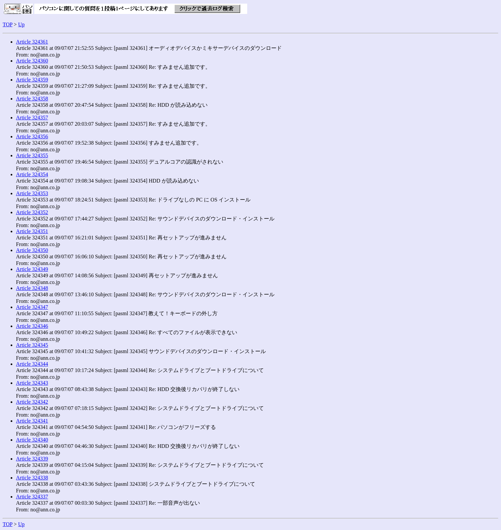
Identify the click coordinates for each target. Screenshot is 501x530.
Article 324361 (32, 42)
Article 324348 (32, 288)
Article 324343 (32, 383)
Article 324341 (32, 421)
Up (21, 24)
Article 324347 (32, 307)
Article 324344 (32, 364)
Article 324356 (32, 136)
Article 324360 (32, 61)
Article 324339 (32, 459)
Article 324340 (32, 440)
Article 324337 (32, 496)
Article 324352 (32, 212)
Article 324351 (32, 231)
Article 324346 (32, 326)
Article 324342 (32, 402)
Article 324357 (32, 117)
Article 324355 (32, 155)
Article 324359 (32, 79)
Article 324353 (32, 193)
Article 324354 (32, 174)
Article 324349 (32, 269)
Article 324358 (32, 98)
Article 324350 (32, 250)
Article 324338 (32, 477)
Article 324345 (32, 345)
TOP (7, 24)
